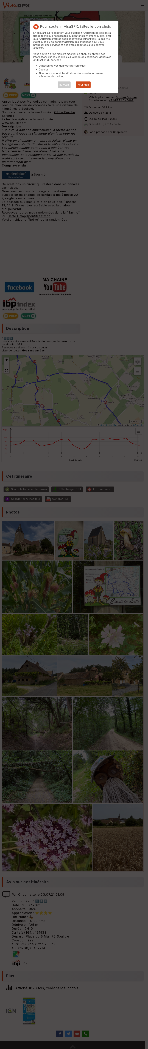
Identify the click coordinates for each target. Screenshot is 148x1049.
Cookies (43, 69)
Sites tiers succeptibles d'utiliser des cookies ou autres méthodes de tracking (71, 75)
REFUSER (64, 85)
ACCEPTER (83, 85)
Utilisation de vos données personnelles (62, 65)
